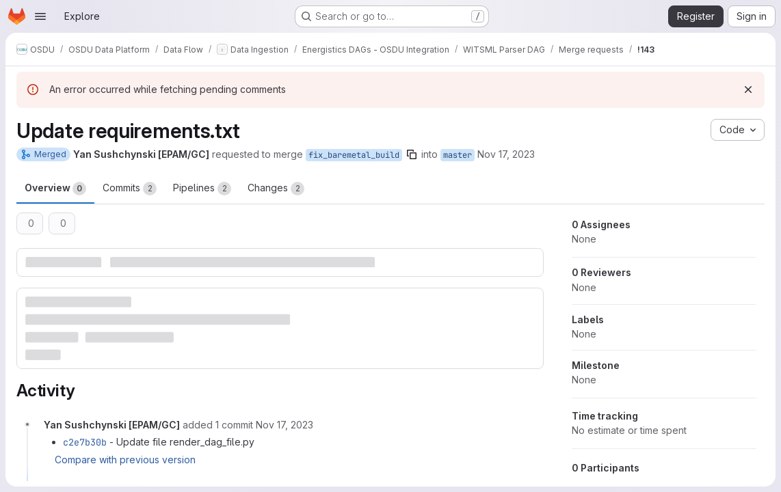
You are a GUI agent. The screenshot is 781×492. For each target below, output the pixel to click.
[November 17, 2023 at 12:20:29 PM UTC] (284, 424)
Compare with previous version (125, 459)
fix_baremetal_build (353, 155)
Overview (55, 188)
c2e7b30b (85, 442)
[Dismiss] (748, 89)
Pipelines (202, 188)
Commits (130, 188)
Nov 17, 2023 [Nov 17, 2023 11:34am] (506, 154)
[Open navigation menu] (40, 16)
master (457, 155)
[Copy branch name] (411, 154)
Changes (276, 188)
